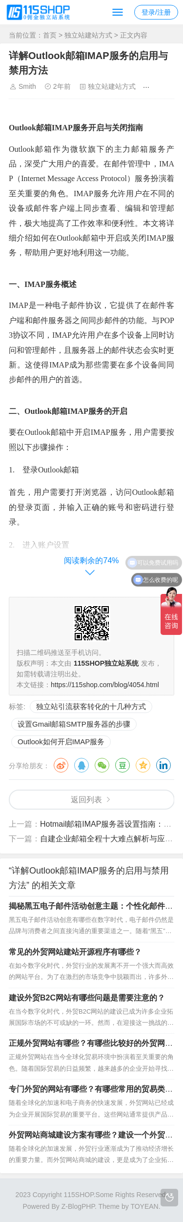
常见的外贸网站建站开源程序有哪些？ (75, 952)
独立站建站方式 (88, 35)
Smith (27, 86)
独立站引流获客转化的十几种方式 (91, 706)
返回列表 (86, 799)
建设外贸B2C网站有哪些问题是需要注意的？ (87, 998)
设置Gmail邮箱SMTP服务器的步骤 (74, 724)
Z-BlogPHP (78, 1206)
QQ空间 (143, 765)
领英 (163, 765)
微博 (61, 765)
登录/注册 (156, 12)
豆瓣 (122, 765)
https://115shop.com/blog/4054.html (105, 685)
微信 (102, 765)
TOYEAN (144, 1206)
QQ (81, 765)
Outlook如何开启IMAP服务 (61, 741)
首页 (50, 35)
